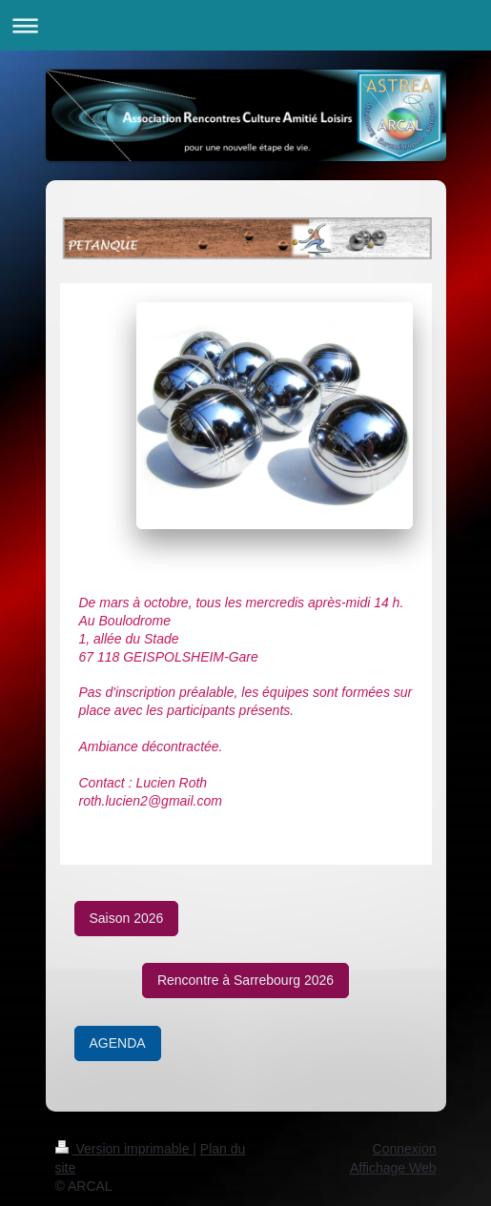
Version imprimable (124, 1148)
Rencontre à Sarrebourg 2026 (245, 980)
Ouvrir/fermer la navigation (245, 25)
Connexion (405, 1148)
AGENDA (118, 1043)
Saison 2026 (127, 918)
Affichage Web (393, 1167)
